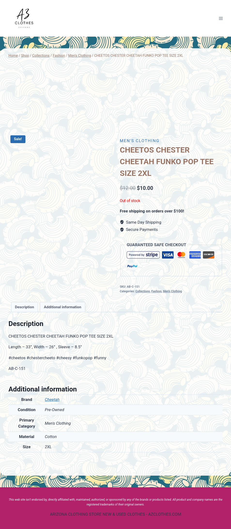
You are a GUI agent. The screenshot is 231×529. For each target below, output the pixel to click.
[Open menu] (220, 18)
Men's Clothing (140, 140)
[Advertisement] (115, 96)
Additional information (62, 307)
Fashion (156, 291)
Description (24, 307)
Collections (142, 291)
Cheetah (52, 399)
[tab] (24, 307)
